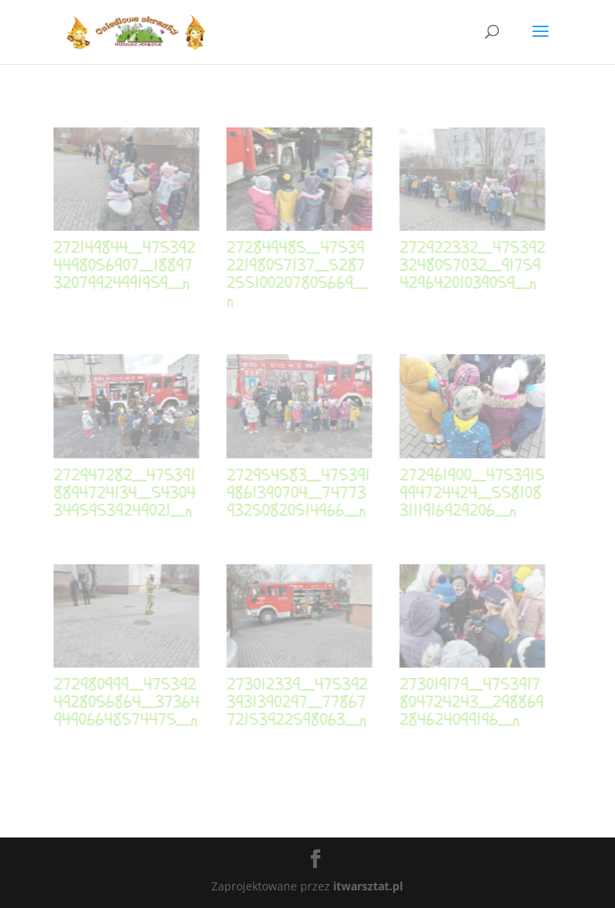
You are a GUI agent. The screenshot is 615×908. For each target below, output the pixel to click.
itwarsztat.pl (368, 886)
